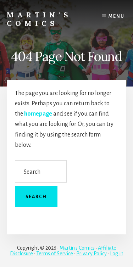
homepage (38, 114)
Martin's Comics (39, 19)
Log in (116, 253)
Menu (116, 16)
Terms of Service (54, 253)
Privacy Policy (91, 253)
